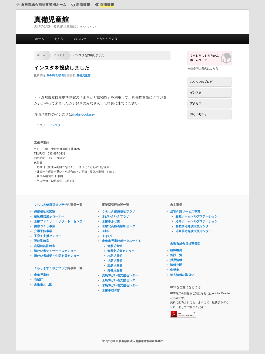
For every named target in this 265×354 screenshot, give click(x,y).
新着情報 (83, 5)
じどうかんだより (105, 39)
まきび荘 (108, 236)
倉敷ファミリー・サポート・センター (59, 221)
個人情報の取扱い (182, 275)
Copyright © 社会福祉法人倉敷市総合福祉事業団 (132, 341)
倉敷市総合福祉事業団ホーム (43, 5)
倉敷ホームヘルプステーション (196, 216)
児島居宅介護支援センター (193, 231)
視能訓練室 (41, 241)
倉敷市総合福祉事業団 (185, 243)
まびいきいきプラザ (115, 216)
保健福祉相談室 (44, 211)
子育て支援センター (47, 236)
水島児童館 (114, 256)
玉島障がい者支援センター (120, 280)
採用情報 (176, 260)
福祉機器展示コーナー (49, 216)
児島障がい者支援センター (120, 275)
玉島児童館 (114, 265)
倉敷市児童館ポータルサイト (121, 241)
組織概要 (176, 250)
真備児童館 (51, 19)
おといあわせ (198, 114)
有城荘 (38, 280)
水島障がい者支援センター (120, 285)
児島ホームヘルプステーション (196, 221)
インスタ (59, 55)
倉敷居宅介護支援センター (193, 226)
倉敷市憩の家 (111, 290)
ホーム (39, 39)
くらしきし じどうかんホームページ (204, 58)
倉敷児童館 (41, 275)
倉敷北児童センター (120, 251)
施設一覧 (176, 255)
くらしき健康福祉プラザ (50, 204)
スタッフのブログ (201, 81)
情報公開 (176, 265)
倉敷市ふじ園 (43, 284)
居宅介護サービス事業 (185, 211)
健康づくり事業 (44, 226)
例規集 (174, 270)
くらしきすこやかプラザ (50, 268)
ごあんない (59, 39)
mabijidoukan (82, 114)
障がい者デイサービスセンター (55, 251)
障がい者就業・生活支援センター (56, 256)
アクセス (195, 103)
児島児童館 (114, 260)
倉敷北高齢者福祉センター (120, 226)
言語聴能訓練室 (44, 246)
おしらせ (80, 39)
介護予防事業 (43, 231)
